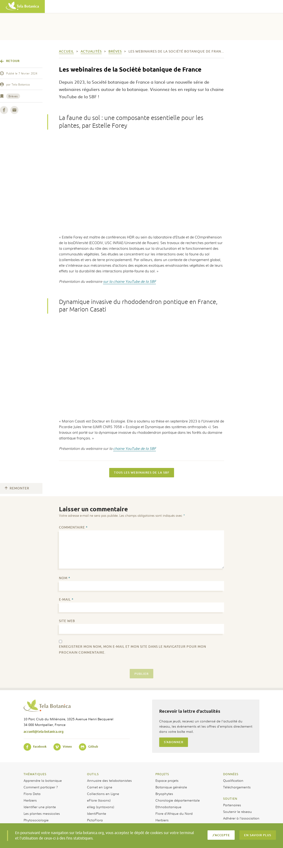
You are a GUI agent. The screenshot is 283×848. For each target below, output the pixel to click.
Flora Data (32, 793)
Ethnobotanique (168, 806)
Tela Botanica (21, 84)
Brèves (13, 96)
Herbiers (30, 800)
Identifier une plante (40, 806)
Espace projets (167, 780)
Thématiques (35, 774)
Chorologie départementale (177, 800)
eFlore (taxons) (99, 800)
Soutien (230, 798)
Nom (64, 578)
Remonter (17, 488)
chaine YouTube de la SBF (134, 448)
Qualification (233, 780)
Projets (162, 774)
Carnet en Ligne (99, 787)
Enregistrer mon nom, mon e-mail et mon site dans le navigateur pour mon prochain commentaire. (132, 650)
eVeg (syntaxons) (100, 806)
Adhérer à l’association (241, 818)
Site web (67, 621)
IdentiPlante (96, 813)
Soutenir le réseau (237, 811)
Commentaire (73, 527)
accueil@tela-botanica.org (43, 731)
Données (230, 774)
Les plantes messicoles (42, 813)
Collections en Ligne (103, 793)
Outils (93, 774)
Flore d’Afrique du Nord (174, 813)
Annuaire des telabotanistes (109, 780)
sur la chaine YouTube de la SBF (129, 281)
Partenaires (232, 805)
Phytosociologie (36, 820)
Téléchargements (237, 787)
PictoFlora (95, 820)
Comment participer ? (41, 787)
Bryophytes (164, 793)
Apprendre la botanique (43, 780)
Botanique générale (171, 787)
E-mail (66, 600)
